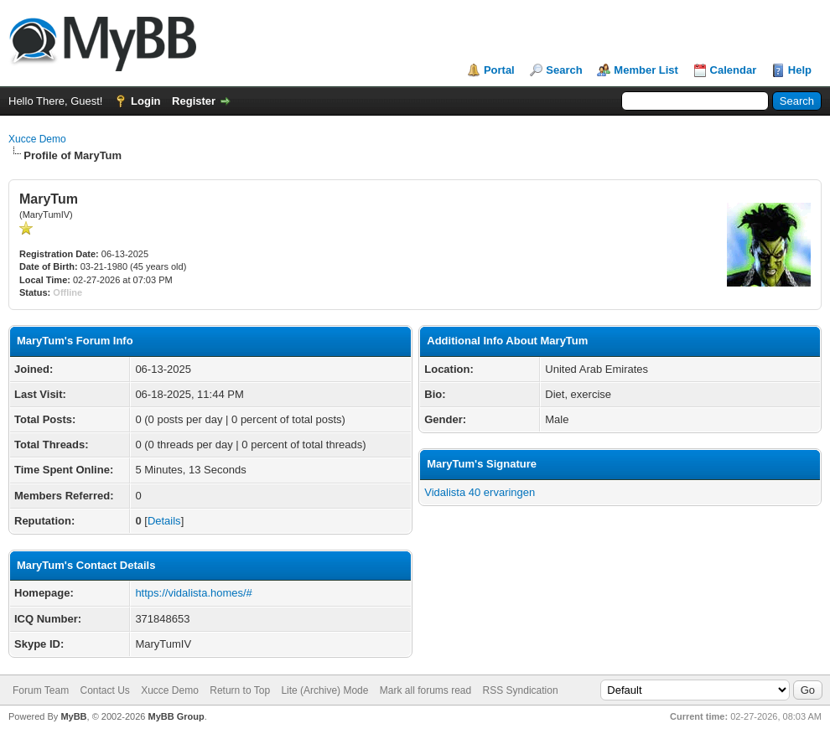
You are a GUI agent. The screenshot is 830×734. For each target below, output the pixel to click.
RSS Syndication (520, 690)
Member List (646, 70)
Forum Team (41, 690)
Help (800, 70)
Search (564, 70)
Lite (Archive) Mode (324, 690)
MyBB (73, 716)
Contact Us (104, 690)
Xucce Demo (37, 139)
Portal (499, 70)
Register (193, 101)
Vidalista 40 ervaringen (479, 492)
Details (164, 520)
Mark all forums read (425, 690)
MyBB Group (176, 716)
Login (145, 101)
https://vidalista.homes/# (193, 593)
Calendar (733, 70)
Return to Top (240, 690)
